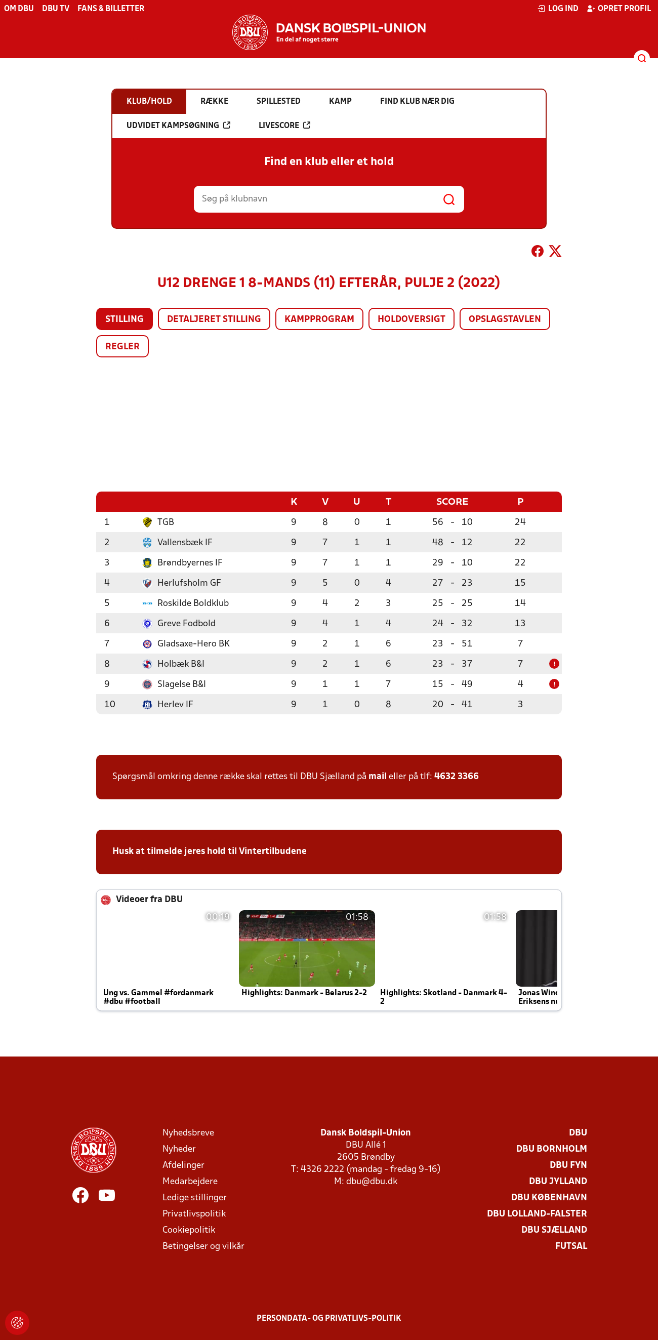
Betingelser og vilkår (203, 1246)
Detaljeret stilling (214, 319)
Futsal (571, 1246)
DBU (578, 1132)
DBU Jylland (558, 1181)
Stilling (124, 319)
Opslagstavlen (505, 319)
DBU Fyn (568, 1165)
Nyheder (179, 1149)
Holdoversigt (411, 319)
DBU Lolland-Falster (537, 1213)
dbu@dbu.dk (371, 1181)
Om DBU (19, 9)
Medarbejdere (190, 1181)
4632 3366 (456, 776)
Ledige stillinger (194, 1197)
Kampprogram (319, 319)
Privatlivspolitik (194, 1213)
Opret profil (619, 8)
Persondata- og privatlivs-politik (329, 1318)
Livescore (284, 125)
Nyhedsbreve (188, 1132)
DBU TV (55, 9)
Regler (122, 347)
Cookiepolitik (188, 1230)
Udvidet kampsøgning (178, 125)
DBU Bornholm (551, 1149)
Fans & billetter (110, 9)
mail (377, 776)
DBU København (549, 1197)
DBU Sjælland (554, 1230)
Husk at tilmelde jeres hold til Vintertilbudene (209, 851)
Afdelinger (183, 1165)
